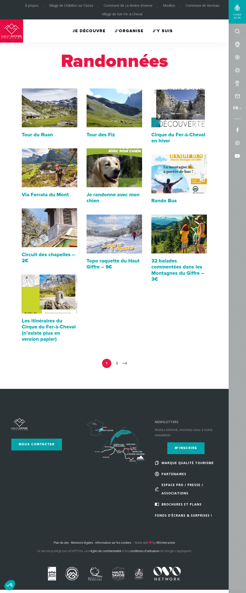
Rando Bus (164, 201)
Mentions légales (82, 543)
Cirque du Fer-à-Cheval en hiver (178, 138)
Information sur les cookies (113, 543)
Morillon (169, 5)
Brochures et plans (182, 504)
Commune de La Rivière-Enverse (127, 5)
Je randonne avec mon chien (113, 198)
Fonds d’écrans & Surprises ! (183, 515)
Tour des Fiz (101, 135)
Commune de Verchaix (202, 5)
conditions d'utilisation (144, 551)
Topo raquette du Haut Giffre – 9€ (113, 264)
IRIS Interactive (165, 543)
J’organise (129, 31)
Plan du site (61, 543)
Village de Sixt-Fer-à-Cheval (122, 14)
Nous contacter (37, 444)
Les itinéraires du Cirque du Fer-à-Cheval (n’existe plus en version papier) (49, 330)
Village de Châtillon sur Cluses (71, 5)
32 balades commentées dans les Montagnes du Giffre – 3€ (177, 270)
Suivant (124, 363)
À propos (31, 5)
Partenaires (174, 474)
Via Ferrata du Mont (45, 195)
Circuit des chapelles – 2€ (48, 258)
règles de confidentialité (105, 551)
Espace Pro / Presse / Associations (182, 489)
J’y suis (163, 31)
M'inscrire (186, 448)
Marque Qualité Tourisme (188, 463)
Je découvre (89, 31)
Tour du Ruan (37, 135)
